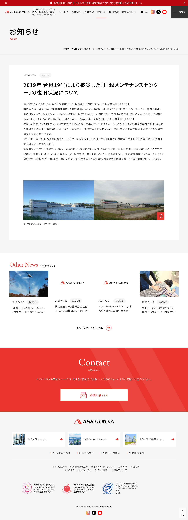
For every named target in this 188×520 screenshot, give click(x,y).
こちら (118, 493)
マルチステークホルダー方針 (78, 470)
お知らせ (101, 11)
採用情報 (114, 11)
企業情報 (89, 11)
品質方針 (122, 466)
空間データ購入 (111, 453)
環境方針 (135, 466)
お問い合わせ (129, 11)
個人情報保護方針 (79, 466)
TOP (182, 515)
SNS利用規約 (101, 470)
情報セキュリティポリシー (103, 466)
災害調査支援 (137, 453)
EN (141, 12)
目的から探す (86, 453)
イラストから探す (61, 453)
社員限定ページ (119, 470)
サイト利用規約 (59, 466)
